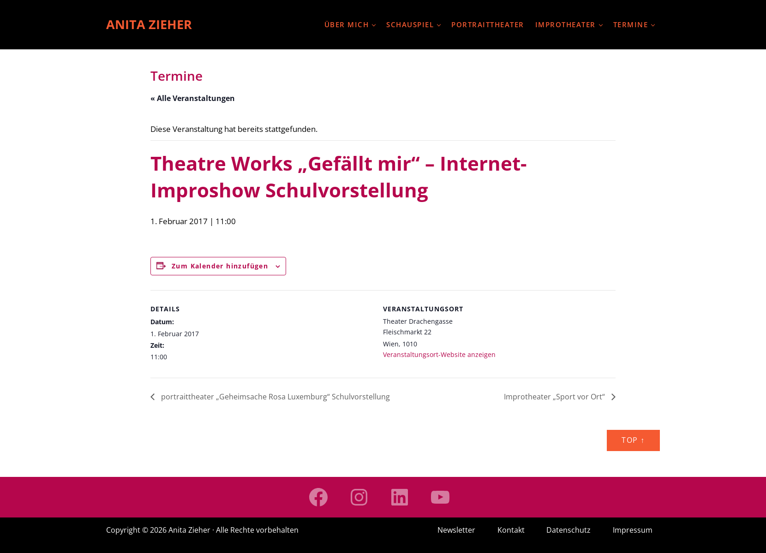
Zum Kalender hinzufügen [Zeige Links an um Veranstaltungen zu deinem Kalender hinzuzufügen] (220, 266)
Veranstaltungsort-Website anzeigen (439, 355)
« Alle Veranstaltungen (192, 99)
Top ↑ (633, 440)
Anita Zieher (149, 24)
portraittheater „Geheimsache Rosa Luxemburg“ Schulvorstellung (274, 397)
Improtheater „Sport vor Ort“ (555, 397)
